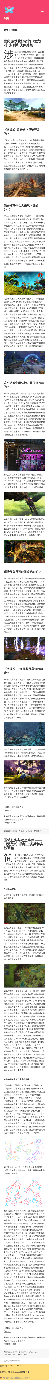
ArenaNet (34, 1352)
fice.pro (7, 810)
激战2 (30, 831)
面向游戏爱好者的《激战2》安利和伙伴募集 (22, 43)
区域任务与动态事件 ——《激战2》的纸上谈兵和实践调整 (23, 844)
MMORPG (7, 1354)
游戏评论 (24, 1352)
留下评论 (39, 831)
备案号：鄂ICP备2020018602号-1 (14, 1372)
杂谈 (22, 831)
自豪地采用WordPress (12, 1361)
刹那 (7, 18)
